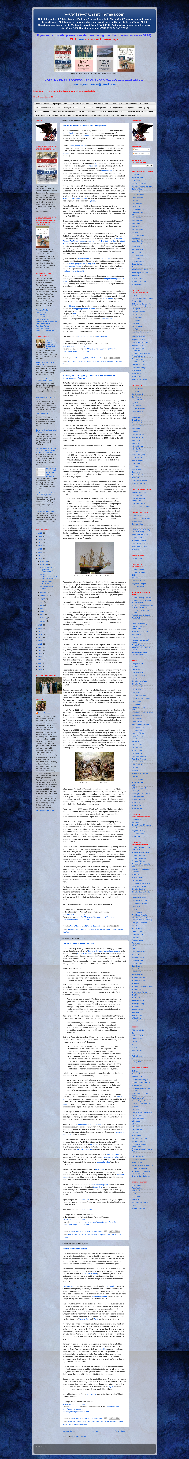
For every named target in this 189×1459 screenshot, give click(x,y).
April (42, 611)
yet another (99, 1169)
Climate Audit (137, 515)
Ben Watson (72, 1234)
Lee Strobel (136, 238)
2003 (40, 666)
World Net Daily (137, 808)
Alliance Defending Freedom (142, 298)
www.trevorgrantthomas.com (74, 346)
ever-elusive (91, 1394)
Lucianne (135, 937)
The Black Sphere (42, 319)
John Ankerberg (138, 221)
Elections (91, 111)
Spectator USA (137, 779)
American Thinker (85, 336)
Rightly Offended (138, 960)
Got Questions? (137, 203)
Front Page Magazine (140, 915)
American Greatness (139, 855)
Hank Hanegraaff (138, 209)
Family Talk (136, 618)
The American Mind (139, 980)
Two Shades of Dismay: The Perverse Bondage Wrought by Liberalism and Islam (46, 450)
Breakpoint (136, 309)
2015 (40, 628)
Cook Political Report (139, 903)
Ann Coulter (136, 391)
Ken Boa (135, 232)
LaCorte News (137, 718)
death (70, 361)
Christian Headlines (139, 183)
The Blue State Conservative (46, 321)
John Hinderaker (138, 426)
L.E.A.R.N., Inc (137, 1109)
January (43, 621)
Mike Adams (136, 452)
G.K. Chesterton (138, 195)
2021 (40, 546)
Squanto (91, 929)
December (44, 561)
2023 (40, 539)
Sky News (135, 776)
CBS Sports (136, 1191)
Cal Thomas (136, 406)
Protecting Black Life (139, 1160)
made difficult (68, 133)
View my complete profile (45, 810)
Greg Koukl (136, 206)
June (42, 605)
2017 (40, 558)
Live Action (136, 1133)
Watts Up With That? (139, 546)
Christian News (137, 678)
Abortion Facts (137, 1077)
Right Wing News (138, 957)
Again (111, 1387)
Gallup (134, 1042)
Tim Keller (135, 276)
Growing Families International (138, 627)
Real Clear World (138, 765)
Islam (107, 1421)
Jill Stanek (136, 1107)
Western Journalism (139, 799)
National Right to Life (139, 1138)
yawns (92, 201)
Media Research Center (140, 724)
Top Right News (138, 1009)
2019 (40, 552)
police (113, 1234)
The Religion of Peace (140, 273)
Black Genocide (138, 1085)
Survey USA (136, 1062)
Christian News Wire (139, 681)
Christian (81, 1234)
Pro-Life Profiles (138, 1157)
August (43, 599)
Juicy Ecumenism (138, 337)
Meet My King (143, 108)
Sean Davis (136, 466)
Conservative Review (139, 895)
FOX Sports (136, 1197)
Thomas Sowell (137, 475)
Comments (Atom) (79, 1436)
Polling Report (137, 1056)
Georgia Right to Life (139, 1101)
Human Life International (141, 1104)
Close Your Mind (42, 414)
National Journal (138, 727)
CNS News (136, 693)
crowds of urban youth (99, 1185)
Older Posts (121, 1431)
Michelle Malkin (137, 449)
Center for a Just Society (141, 883)
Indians (71, 929)
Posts (136, 149)
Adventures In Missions (140, 295)
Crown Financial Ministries (141, 825)
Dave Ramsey (137, 828)
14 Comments (96, 1418)
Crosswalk (136, 323)
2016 (40, 625)
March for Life (137, 1135)
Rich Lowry (136, 463)
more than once (93, 241)
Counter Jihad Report (140, 695)
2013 (40, 634)
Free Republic (137, 912)
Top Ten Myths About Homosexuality (139, 654)
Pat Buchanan (137, 457)
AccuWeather (137, 1188)
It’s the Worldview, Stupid (75, 1249)
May (42, 608)
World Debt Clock (138, 836)
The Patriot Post (42, 317)
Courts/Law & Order (81, 104)
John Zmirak (136, 429)
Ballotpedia (136, 874)
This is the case (69, 1286)
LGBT (81, 361)
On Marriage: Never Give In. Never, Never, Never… (46, 494)
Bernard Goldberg (138, 400)
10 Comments (96, 358)
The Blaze (135, 983)
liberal (77, 146)
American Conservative (140, 852)
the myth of (97, 1187)
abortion (66, 1104)
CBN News (136, 669)
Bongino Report (137, 664)
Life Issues (136, 1121)
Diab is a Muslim (114, 1154)
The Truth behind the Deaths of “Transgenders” (85, 125)
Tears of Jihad (137, 264)
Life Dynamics (137, 1115)
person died (106, 258)
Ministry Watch (137, 345)
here (81, 39)
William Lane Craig (139, 281)
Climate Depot (41, 312)
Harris (134, 1044)
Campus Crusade (138, 312)
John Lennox (136, 224)
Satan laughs (110, 1286)
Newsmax (135, 742)
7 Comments (97, 1231)
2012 (40, 638)
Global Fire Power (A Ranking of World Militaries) (142, 919)
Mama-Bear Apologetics (140, 244)
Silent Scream (137, 1162)
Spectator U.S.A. (138, 972)
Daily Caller (136, 906)
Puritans (84, 929)
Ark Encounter (137, 496)
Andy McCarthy (137, 388)
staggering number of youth (84, 309)
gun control (95, 1421)
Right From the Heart (139, 362)
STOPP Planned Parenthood (142, 1165)
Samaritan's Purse (138, 365)
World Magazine (138, 805)
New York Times (138, 733)
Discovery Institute (138, 503)
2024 (40, 536)
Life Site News (137, 721)
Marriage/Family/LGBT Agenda (122, 108)
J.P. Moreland (137, 215)
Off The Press (137, 745)
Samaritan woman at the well (89, 1124)
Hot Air (134, 926)
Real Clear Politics (138, 952)
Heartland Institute (138, 527)
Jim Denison (136, 218)
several (107, 951)
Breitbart (135, 666)
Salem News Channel (140, 773)
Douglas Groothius (139, 192)
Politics (81, 111)
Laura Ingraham (138, 931)
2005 (40, 660)
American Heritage (139, 572)
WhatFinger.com (138, 802)
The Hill (135, 995)
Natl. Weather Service (140, 1202)
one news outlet (91, 166)
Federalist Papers (138, 581)
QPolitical (135, 946)
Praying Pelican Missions (141, 353)
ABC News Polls (138, 1030)
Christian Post (137, 314)
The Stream (136, 1006)
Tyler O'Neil (136, 478)
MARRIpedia (136, 634)
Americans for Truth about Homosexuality (141, 601)
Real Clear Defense (139, 756)
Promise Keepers (138, 359)
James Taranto (137, 423)
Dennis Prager (137, 414)
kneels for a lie (83, 1200)
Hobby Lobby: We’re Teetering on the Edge (44, 380)
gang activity (80, 264)
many (72, 146)
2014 (40, 631)
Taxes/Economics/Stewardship (47, 108)
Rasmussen (136, 1059)
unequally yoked (103, 1162)
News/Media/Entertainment (64, 111)
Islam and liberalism (111, 1157)
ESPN (134, 1194)
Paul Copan (136, 258)
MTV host (94, 1144)
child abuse (76, 314)
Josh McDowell (137, 229)
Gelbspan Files (137, 524)
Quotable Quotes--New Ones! (111, 111)
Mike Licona (136, 252)
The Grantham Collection (141, 1176)
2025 (40, 533)
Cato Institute (137, 880)
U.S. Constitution (138, 587)
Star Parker (136, 472)
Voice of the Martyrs (139, 368)
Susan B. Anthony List (140, 1168)
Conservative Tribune (140, 898)
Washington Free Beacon (141, 794)
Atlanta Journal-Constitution (46, 330)
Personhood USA (138, 1141)
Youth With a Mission (139, 379)
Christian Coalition (138, 889)
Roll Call (135, 770)
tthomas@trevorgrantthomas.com (76, 351)
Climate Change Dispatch (141, 518)
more (80, 258)
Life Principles (137, 1127)
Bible (134, 575)
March (42, 614)
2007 (40, 653)
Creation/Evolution (100, 104)
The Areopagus (137, 267)
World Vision (136, 376)
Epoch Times (136, 704)
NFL (109, 1234)
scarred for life (106, 319)
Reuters (135, 768)
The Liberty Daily (138, 782)
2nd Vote (135, 1071)
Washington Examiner (140, 791)
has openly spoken (84, 1149)
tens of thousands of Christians (75, 198)
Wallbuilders (136, 1018)
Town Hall (135, 1012)
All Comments (139, 153)
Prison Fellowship (138, 356)
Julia (96, 1319)
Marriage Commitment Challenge (140, 111)
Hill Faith (135, 329)
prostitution (69, 264)
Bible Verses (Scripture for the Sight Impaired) (141, 305)
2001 (40, 669)
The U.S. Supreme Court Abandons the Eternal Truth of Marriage (51, 344)
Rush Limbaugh (138, 963)
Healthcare (88, 108)
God (88, 1421)
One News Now (137, 747)
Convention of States (139, 901)
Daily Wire (136, 909)
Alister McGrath (137, 177)
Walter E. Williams (138, 483)
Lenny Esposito (137, 241)
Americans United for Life (141, 1082)
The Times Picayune (78, 241)
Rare (134, 949)
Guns (102, 1421)
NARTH (135, 637)
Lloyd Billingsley (138, 434)
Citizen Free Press (138, 687)
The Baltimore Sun (108, 241)
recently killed (106, 171)
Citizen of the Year (95, 951)
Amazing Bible (137, 301)
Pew (133, 1053)
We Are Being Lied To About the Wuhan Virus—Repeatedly (51, 472)
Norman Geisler (138, 255)
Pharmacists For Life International (139, 1145)
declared (66, 153)
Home (95, 1431)
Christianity (89, 1234)
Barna (134, 1033)
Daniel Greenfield (138, 408)
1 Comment (95, 926)
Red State (135, 954)
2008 (40, 650)
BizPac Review (137, 877)
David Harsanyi (137, 411)
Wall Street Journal (139, 788)
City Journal (136, 690)
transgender (101, 361)
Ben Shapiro (136, 397)
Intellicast (135, 1199)
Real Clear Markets (43, 324)
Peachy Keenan (138, 460)
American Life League (140, 1080)
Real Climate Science (140, 543)
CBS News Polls (138, 1036)
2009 (40, 647)
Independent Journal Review (142, 713)
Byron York (136, 403)
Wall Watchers (137, 370)
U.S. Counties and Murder (45, 511)
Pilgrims (77, 929)
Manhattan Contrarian (140, 535)
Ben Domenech (137, 394)
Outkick (134, 1205)
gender (75, 361)
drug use (91, 264)
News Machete (137, 736)
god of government (99, 1296)
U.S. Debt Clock (138, 834)
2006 (40, 657)
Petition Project (137, 537)
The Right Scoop (138, 1004)
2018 (40, 555)
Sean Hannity (137, 966)
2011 (40, 641)
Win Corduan (137, 284)
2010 (40, 644)
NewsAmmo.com (138, 739)
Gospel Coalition (138, 326)
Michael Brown (137, 249)
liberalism (92, 361)
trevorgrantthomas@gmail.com (94, 84)
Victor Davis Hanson (139, 481)
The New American (139, 998)
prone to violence (74, 266)
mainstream (115, 951)
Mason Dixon (137, 1050)
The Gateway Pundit (139, 992)
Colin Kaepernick (100, 1234)
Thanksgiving (100, 929)
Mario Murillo (136, 247)
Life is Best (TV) (138, 1118)
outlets (83, 146)
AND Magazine (137, 867)
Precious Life (136, 1154)
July (42, 602)
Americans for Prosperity (141, 864)
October (43, 592)
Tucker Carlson (137, 1015)
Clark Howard (137, 819)
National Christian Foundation (138, 349)
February (43, 618)
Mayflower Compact (139, 584)
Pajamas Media (137, 940)
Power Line (136, 943)
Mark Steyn (136, 440)
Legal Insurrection (138, 934)
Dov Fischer (136, 417)
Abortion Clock (137, 1074)
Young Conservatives (139, 1021)
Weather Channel (138, 1208)
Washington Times (138, 797)
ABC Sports (136, 1185)
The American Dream (140, 977)
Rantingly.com (137, 753)
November (44, 564)
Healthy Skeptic (137, 558)
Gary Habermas (138, 198)
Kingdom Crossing (138, 340)
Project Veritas (137, 750)
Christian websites (84, 953)
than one (85, 258)
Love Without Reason (140, 342)
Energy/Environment (72, 108)
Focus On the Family (139, 624)
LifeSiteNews (101, 336)
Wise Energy (136, 549)
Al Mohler (135, 174)
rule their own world (89, 1274)
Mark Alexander (137, 437)
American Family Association (142, 597)
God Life (135, 200)
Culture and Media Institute (142, 698)
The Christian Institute (140, 270)
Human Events (137, 928)
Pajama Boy (84, 1319)
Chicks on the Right (139, 886)
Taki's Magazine (138, 975)
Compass (135, 822)
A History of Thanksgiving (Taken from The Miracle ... (48, 576)
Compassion (136, 320)
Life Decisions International (142, 1112)
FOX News (136, 710)
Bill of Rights (136, 578)
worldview (83, 1424)
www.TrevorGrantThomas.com (94, 14)
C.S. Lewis (136, 180)
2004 (40, 663)
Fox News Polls (137, 1039)
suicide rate (70, 306)
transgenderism (112, 361)
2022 (40, 542)
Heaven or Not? (138, 212)
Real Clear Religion (43, 326)
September (44, 595)
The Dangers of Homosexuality (124, 104)
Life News (135, 1124)
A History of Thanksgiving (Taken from (81, 375)
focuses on (87, 136)
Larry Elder (136, 431)
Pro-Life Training (138, 645)
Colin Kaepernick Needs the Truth (79, 943)
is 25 (96, 163)
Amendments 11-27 (139, 569)
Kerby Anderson (138, 235)
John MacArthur (138, 226)
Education (144, 104)
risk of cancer (108, 299)
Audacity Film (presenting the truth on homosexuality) (142, 606)
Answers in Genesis (139, 493)
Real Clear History (42, 328)
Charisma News (138, 672)
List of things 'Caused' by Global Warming (141, 531)
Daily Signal (136, 701)
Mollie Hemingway (138, 455)
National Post (137, 730)
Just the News (137, 716)
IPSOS (134, 1047)
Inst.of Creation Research (141, 506)
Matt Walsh (136, 443)
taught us (103, 1349)
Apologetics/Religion (61, 104)
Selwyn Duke (137, 469)
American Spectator (139, 858)
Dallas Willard (137, 189)
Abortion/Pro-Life (42, 104)
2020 (40, 549)
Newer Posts (69, 1431)
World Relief (136, 373)
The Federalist (137, 989)
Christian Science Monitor (141, 892)
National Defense (42, 111)
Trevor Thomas (111, 929)
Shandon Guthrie (138, 261)
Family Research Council (141, 615)
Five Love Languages (140, 621)
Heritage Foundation (139, 923)
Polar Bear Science (139, 540)
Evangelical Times (138, 707)
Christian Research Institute (142, 186)
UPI (133, 785)
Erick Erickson (137, 420)
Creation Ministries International (139, 499)
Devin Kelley (81, 1421)
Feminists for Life (138, 1098)
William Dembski (138, 278)
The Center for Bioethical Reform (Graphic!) (141, 1172)
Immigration (101, 108)
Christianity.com (138, 317)
